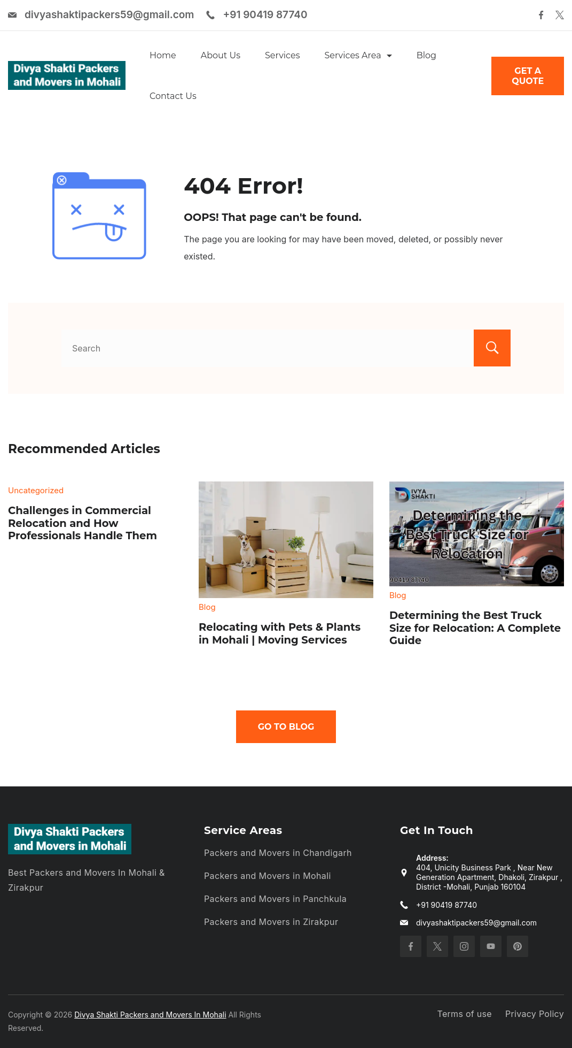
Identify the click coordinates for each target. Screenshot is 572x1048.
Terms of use (464, 1013)
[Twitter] (559, 15)
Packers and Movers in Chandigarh (278, 852)
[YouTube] (491, 946)
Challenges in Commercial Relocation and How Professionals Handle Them (82, 523)
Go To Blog (286, 727)
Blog (426, 55)
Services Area (357, 55)
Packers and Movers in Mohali (267, 875)
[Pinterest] (517, 946)
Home (163, 55)
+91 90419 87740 (265, 15)
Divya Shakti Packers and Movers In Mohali (150, 1014)
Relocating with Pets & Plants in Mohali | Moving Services (280, 633)
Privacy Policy (534, 1013)
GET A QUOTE (528, 76)
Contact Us (173, 96)
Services (282, 55)
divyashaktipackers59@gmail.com (109, 15)
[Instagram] (464, 946)
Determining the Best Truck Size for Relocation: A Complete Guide (475, 628)
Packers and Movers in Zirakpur (271, 921)
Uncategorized (36, 490)
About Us (220, 55)
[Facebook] (541, 15)
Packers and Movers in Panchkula (275, 898)
